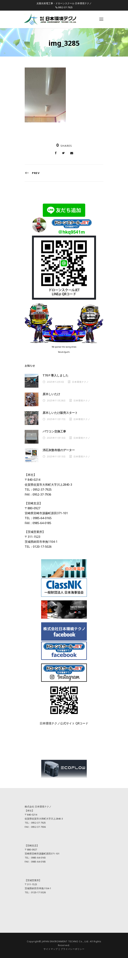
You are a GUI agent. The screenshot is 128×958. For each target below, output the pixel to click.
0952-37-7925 (65, 7)
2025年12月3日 (55, 381)
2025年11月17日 (56, 419)
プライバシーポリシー (72, 948)
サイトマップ (51, 948)
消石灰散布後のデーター (59, 450)
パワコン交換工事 (54, 431)
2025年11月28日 (56, 400)
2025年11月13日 (56, 437)
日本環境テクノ (80, 381)
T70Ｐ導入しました (55, 375)
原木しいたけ (51, 394)
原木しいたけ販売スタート (60, 413)
